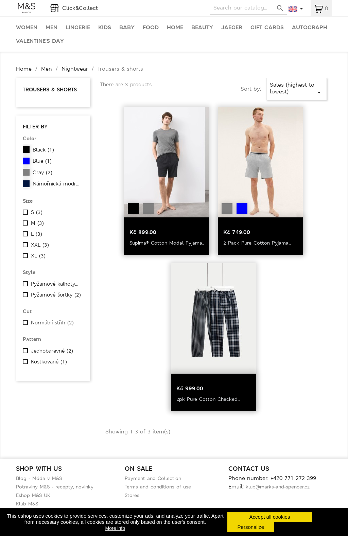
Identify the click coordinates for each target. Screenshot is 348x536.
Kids (104, 27)
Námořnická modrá (58, 183)
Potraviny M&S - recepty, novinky (54, 487)
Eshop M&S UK (33, 495)
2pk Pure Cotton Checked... (208, 399)
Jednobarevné (52, 350)
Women (26, 27)
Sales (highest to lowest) (296, 88)
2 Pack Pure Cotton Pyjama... (257, 243)
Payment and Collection (153, 478)
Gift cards (267, 27)
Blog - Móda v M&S (39, 478)
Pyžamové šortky (56, 294)
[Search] (248, 8)
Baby (127, 27)
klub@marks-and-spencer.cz (278, 487)
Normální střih (52, 322)
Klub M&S (27, 504)
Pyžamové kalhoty (56, 284)
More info (115, 528)
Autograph (309, 27)
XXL (40, 245)
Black (43, 149)
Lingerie (78, 27)
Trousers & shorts (50, 89)
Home (175, 27)
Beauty (202, 27)
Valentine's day (40, 41)
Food (151, 27)
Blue (42, 161)
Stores (132, 495)
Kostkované (49, 361)
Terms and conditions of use (158, 487)
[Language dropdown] (296, 9)
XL (38, 255)
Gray (42, 172)
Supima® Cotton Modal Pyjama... (166, 243)
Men (51, 27)
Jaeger (231, 27)
